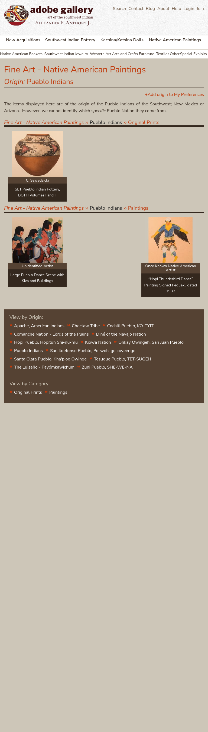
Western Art (100, 53)
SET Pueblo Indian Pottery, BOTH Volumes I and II (37, 192)
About (163, 9)
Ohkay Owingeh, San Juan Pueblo (151, 342)
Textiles (162, 53)
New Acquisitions (23, 40)
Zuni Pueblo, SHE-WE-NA (107, 367)
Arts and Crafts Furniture (133, 53)
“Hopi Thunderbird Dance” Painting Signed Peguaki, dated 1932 (170, 285)
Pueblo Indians (28, 351)
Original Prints (144, 122)
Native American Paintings (175, 40)
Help (176, 9)
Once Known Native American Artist (170, 268)
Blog (150, 9)
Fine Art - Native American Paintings (44, 122)
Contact (135, 9)
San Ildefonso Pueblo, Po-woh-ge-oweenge (92, 351)
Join (200, 9)
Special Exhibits (193, 53)
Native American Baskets (21, 53)
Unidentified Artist (37, 266)
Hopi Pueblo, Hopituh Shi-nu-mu (46, 342)
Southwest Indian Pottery (70, 40)
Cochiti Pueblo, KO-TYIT (130, 326)
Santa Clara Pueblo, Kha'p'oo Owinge (50, 359)
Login (189, 9)
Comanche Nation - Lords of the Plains (51, 334)
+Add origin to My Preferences (174, 94)
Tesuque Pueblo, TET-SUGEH (122, 359)
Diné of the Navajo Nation (121, 334)
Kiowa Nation (98, 342)
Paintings (138, 208)
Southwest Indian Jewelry (66, 53)
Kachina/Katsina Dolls (122, 40)
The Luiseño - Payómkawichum (44, 367)
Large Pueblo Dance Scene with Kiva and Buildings (37, 277)
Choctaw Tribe (86, 326)
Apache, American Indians (39, 326)
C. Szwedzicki (37, 180)
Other (175, 53)
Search (119, 9)
